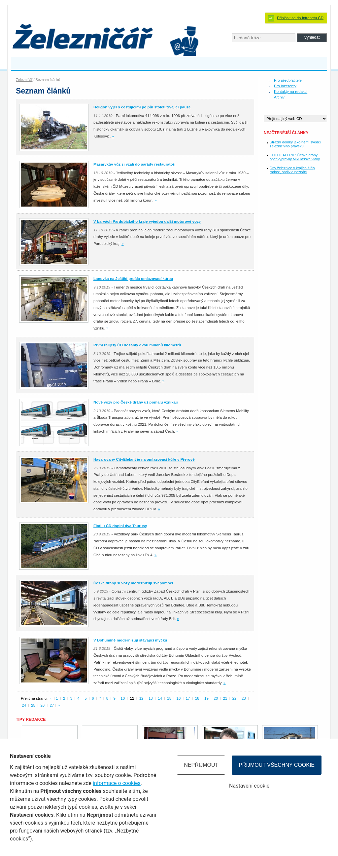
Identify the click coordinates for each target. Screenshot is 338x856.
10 (122, 698)
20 (216, 698)
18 (197, 698)
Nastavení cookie (249, 786)
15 (169, 698)
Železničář (24, 80)
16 (179, 698)
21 (225, 698)
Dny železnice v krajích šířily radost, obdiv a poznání (292, 170)
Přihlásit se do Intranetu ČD (300, 18)
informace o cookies (117, 783)
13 (151, 698)
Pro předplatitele (288, 80)
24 (24, 705)
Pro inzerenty (285, 86)
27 (52, 705)
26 (42, 705)
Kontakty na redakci (290, 92)
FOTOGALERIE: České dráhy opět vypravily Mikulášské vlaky (295, 157)
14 (160, 698)
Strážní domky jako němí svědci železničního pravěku (295, 144)
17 (188, 698)
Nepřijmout (201, 765)
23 (244, 698)
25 (33, 705)
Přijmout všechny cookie (277, 765)
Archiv (279, 97)
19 (206, 698)
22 (234, 698)
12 (141, 698)
